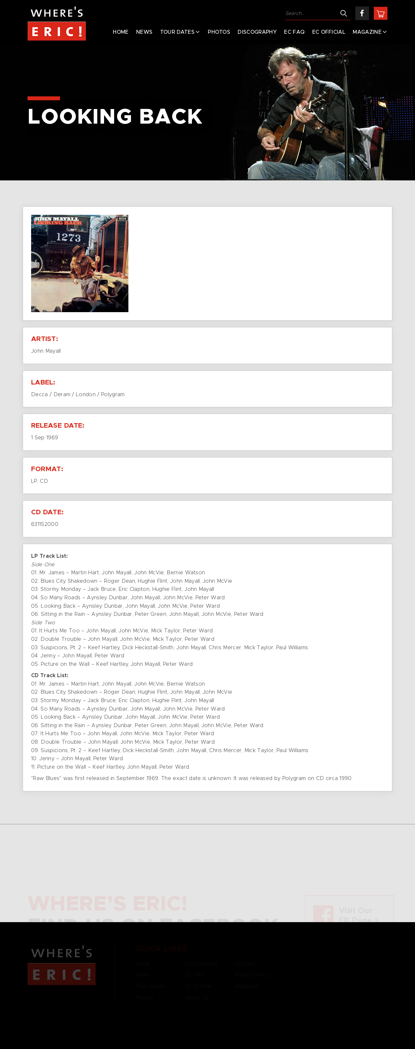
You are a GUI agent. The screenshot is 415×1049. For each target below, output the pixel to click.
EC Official (329, 32)
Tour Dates (177, 32)
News (144, 32)
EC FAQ (294, 32)
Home (120, 32)
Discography (257, 32)
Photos (219, 32)
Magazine (367, 32)
